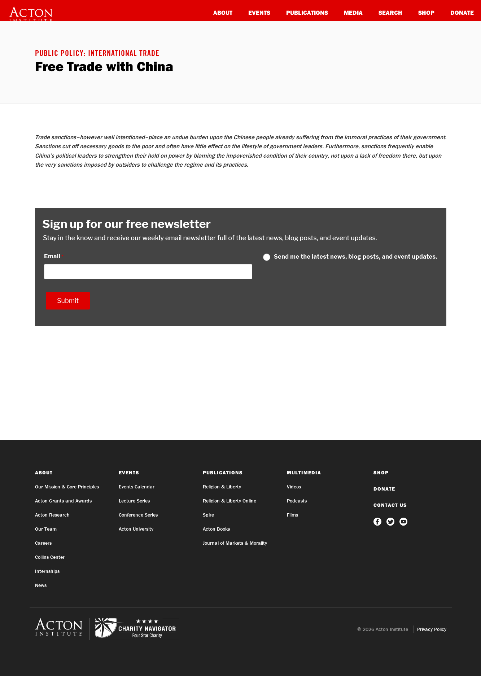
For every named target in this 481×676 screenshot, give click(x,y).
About (222, 12)
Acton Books (216, 529)
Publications (307, 12)
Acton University (136, 529)
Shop (426, 12)
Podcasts (297, 500)
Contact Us (390, 505)
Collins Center (50, 557)
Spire (208, 515)
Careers (43, 543)
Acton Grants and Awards (63, 500)
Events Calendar (136, 486)
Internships (47, 571)
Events (259, 12)
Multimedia (304, 472)
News (41, 585)
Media (353, 12)
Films (292, 515)
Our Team (46, 529)
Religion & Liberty (222, 486)
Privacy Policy (431, 629)
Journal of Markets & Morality (235, 543)
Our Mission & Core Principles (67, 486)
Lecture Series (134, 500)
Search (390, 12)
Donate (462, 12)
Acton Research (52, 515)
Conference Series (138, 515)
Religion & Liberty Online (229, 500)
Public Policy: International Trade (97, 54)
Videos (294, 486)
